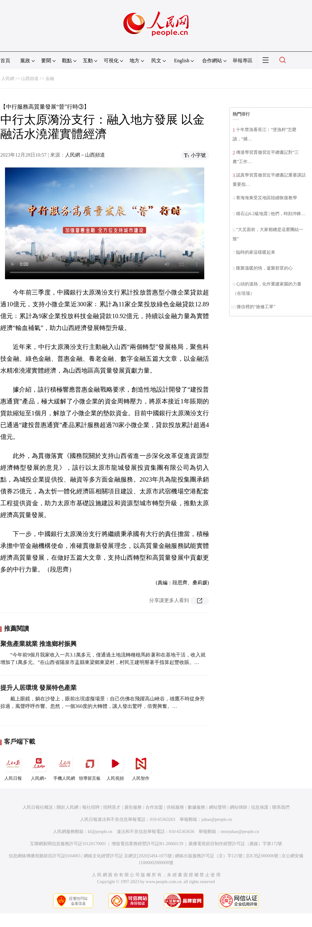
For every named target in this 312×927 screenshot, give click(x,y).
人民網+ (39, 767)
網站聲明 (217, 807)
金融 (49, 78)
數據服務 (196, 807)
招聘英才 (112, 807)
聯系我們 (281, 807)
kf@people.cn (100, 831)
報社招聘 (91, 807)
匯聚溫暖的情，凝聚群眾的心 (264, 268)
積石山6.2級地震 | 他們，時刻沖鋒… (270, 213)
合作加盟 (154, 807)
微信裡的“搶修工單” (256, 306)
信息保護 (259, 807)
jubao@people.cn (216, 819)
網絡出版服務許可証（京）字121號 (209, 856)
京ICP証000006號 (262, 856)
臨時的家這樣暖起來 (255, 252)
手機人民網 (64, 767)
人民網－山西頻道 (85, 155)
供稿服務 (175, 807)
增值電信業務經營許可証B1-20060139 (147, 843)
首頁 (5, 60)
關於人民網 (67, 807)
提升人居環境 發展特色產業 (38, 687)
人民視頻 (115, 767)
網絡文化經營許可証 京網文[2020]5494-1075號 (128, 856)
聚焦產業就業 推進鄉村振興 (38, 643)
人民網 (7, 78)
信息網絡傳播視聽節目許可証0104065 (45, 856)
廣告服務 (133, 807)
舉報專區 (243, 60)
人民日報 (13, 767)
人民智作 (141, 767)
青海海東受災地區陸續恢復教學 (266, 197)
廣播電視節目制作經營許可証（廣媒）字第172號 (235, 843)
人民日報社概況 (37, 807)
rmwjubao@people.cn (239, 831)
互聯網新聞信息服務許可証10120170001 (68, 843)
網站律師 (238, 807)
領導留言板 (90, 767)
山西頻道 (30, 78)
